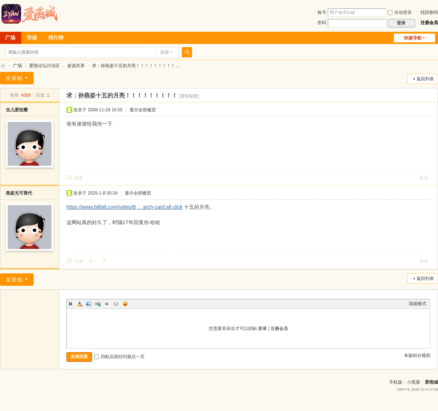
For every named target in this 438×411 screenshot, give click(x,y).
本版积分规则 (417, 355)
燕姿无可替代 (19, 193)
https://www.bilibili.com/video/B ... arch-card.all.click (124, 207)
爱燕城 (431, 382)
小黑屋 (413, 382)
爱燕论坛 (3, 66)
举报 (423, 178)
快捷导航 (413, 38)
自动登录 (400, 12)
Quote (107, 303)
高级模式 (417, 303)
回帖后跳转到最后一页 (119, 356)
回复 (78, 178)
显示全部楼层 (143, 109)
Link (97, 303)
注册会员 (429, 22)
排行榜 (56, 38)
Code (116, 303)
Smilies (125, 303)
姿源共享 (76, 65)
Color (79, 303)
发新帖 (14, 78)
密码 (322, 22)
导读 (32, 38)
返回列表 (425, 78)
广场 (17, 65)
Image (88, 303)
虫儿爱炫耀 (17, 109)
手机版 (395, 382)
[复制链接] (189, 96)
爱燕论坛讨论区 (44, 65)
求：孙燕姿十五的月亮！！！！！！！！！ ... (136, 65)
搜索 (164, 52)
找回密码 (429, 12)
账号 (322, 12)
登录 (262, 328)
